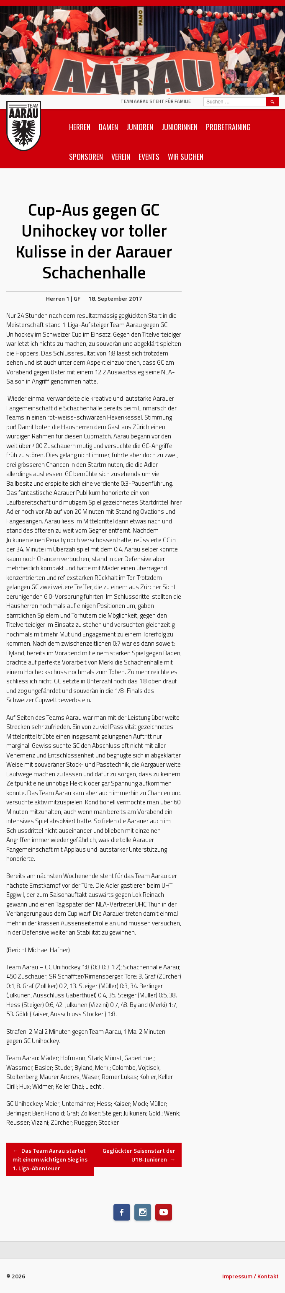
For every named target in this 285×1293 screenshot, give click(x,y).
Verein (120, 156)
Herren (79, 126)
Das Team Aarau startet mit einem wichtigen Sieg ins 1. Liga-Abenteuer (50, 1159)
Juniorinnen (180, 126)
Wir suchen (185, 156)
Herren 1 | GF (63, 298)
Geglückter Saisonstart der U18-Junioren (139, 1155)
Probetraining (228, 126)
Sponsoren (86, 156)
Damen (108, 126)
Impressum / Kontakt (250, 1276)
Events (149, 156)
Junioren (139, 126)
